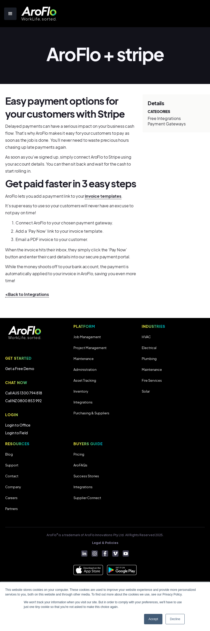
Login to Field (16, 432)
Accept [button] (153, 619)
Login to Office (18, 425)
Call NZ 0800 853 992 (23, 400)
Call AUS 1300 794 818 (23, 393)
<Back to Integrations (27, 294)
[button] (10, 14)
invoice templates (103, 196)
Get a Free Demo (19, 368)
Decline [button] (175, 619)
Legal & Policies (105, 543)
